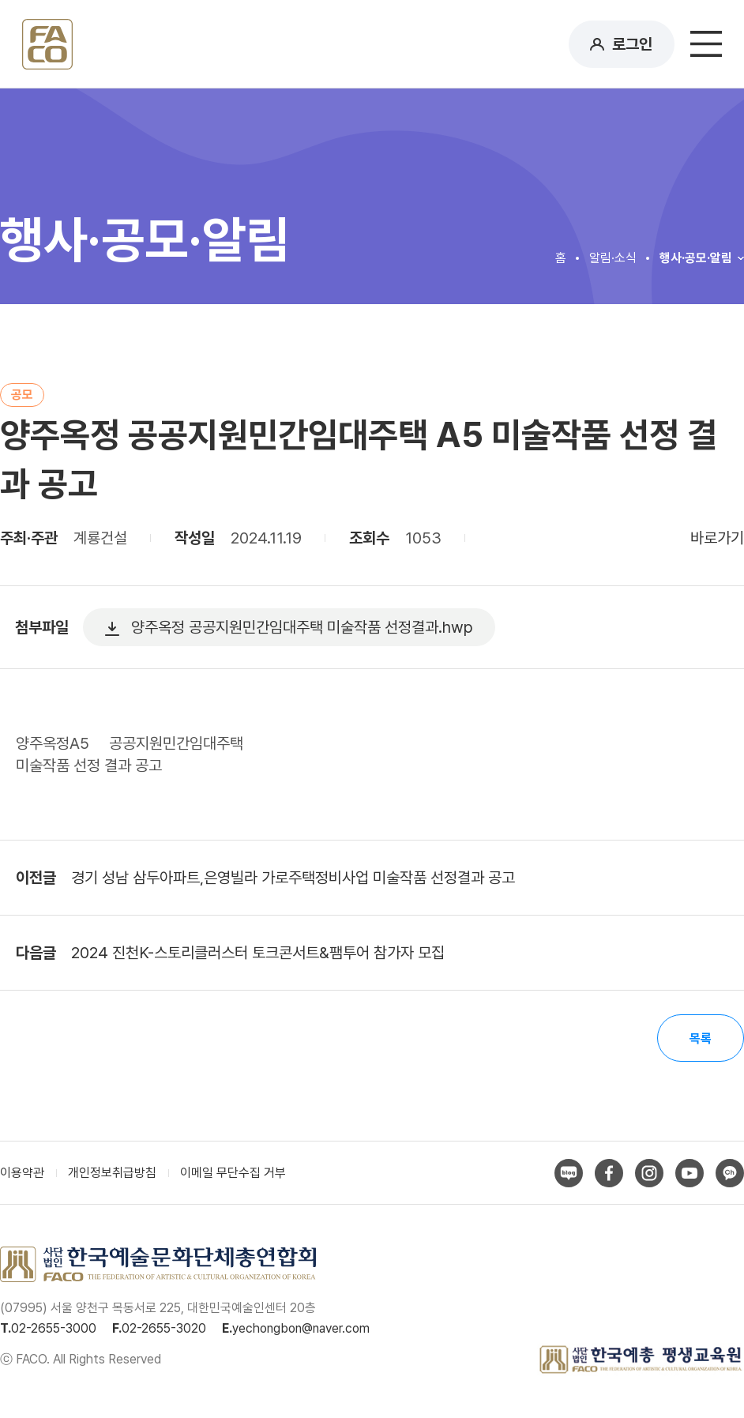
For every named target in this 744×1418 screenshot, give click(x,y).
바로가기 (717, 538)
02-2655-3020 (164, 1328)
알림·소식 (613, 257)
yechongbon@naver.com (301, 1328)
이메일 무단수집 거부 (233, 1172)
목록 (701, 1038)
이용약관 (22, 1172)
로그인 (632, 44)
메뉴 (706, 44)
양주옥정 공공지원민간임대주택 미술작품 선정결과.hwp (302, 627)
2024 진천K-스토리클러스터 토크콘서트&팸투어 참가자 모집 (258, 953)
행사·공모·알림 (695, 257)
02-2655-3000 (53, 1328)
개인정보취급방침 (112, 1172)
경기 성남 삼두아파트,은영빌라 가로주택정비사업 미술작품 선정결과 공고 (293, 878)
